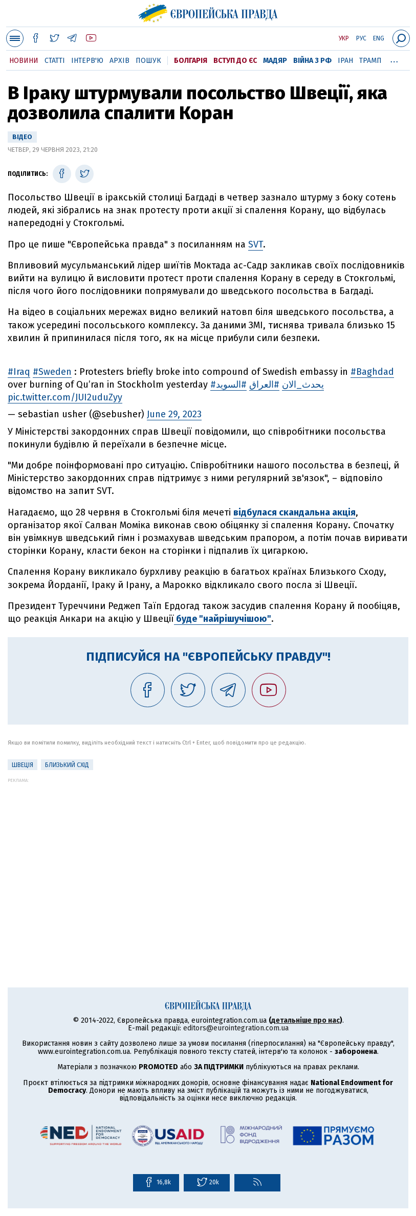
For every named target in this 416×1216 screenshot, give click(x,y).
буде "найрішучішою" (222, 618)
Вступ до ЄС (235, 60)
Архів (119, 60)
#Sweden (52, 371)
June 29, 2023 (174, 414)
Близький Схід (67, 765)
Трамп (370, 60)
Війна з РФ (312, 60)
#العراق (264, 384)
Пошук (148, 60)
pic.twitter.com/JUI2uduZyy (65, 397)
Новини (23, 60)
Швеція (22, 765)
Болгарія (190, 60)
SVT (255, 244)
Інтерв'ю (87, 60)
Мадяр (275, 60)
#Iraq (19, 371)
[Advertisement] (208, 854)
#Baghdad (372, 371)
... (394, 58)
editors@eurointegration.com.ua (236, 1028)
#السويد (231, 384)
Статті (55, 60)
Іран (345, 60)
